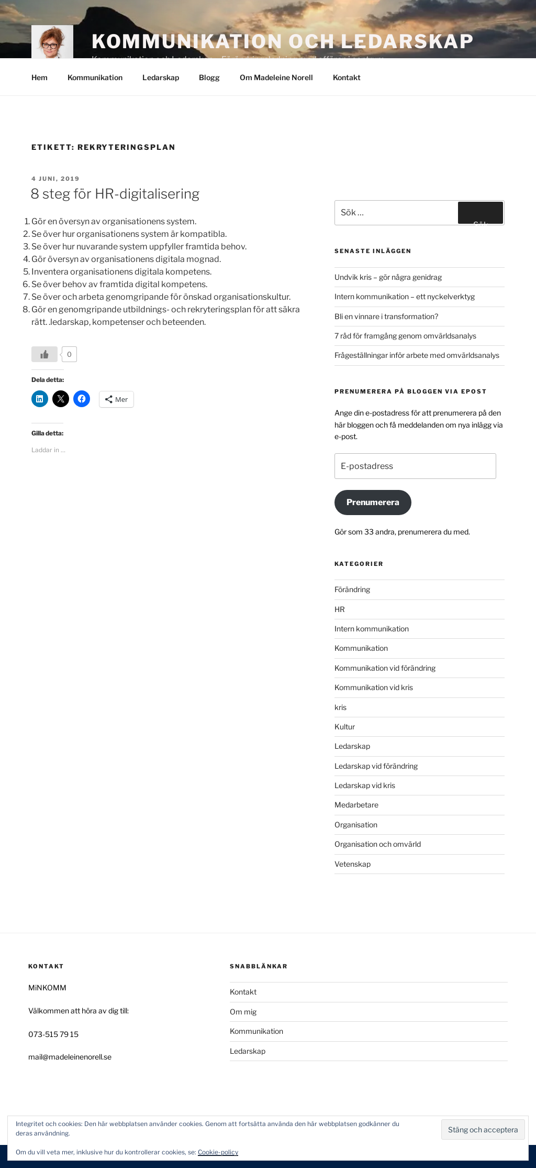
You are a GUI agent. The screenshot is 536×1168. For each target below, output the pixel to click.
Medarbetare (356, 804)
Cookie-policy (218, 1152)
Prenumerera (373, 502)
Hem (39, 77)
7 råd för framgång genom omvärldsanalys (405, 335)
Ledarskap (160, 77)
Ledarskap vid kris (364, 785)
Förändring (352, 589)
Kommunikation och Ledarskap (283, 41)
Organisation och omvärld (377, 843)
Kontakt (347, 77)
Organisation (355, 824)
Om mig (243, 1011)
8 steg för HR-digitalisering (114, 193)
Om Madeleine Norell (276, 77)
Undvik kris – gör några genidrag (388, 276)
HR (339, 609)
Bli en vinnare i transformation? (386, 316)
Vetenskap (352, 863)
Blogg (209, 77)
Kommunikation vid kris (373, 687)
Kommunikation (95, 77)
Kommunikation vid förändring (385, 667)
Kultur (344, 726)
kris (340, 707)
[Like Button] (44, 354)
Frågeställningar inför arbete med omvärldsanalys (416, 355)
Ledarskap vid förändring (376, 765)
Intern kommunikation (371, 628)
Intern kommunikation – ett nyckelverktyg (404, 296)
